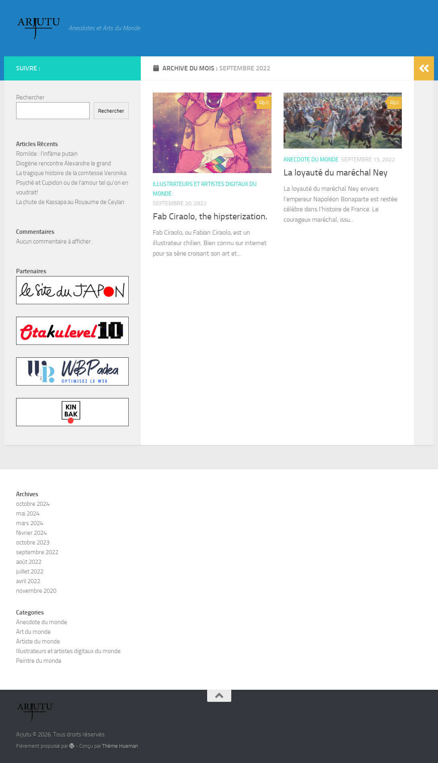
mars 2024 (29, 523)
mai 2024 (27, 513)
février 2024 (31, 532)
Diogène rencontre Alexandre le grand (63, 163)
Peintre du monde (39, 660)
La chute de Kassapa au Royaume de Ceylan (70, 202)
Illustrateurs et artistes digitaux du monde (68, 651)
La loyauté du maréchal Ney (336, 172)
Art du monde (33, 631)
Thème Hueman (120, 746)
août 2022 (28, 561)
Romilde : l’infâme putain (47, 153)
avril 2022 (28, 581)
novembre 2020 (36, 590)
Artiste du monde (38, 641)
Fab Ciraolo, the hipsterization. (210, 216)
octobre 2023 (32, 542)
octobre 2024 (32, 503)
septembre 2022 (37, 552)
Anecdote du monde (311, 159)
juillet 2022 (29, 571)
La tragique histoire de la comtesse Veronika (71, 173)
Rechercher (30, 97)
